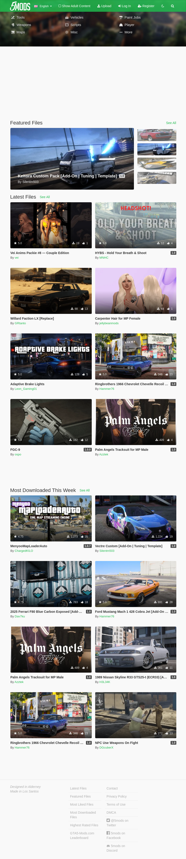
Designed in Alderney (25, 787)
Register (146, 6)
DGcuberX (106, 747)
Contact (112, 788)
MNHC (103, 257)
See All (171, 123)
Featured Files (80, 796)
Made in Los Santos (24, 791)
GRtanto (20, 323)
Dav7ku (20, 616)
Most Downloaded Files (83, 815)
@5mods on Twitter (117, 823)
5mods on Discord (115, 848)
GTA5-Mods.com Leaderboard (82, 835)
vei (17, 257)
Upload (104, 6)
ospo (18, 454)
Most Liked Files (81, 804)
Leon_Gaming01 (26, 388)
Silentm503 (106, 550)
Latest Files (78, 788)
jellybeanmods (108, 323)
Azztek (103, 454)
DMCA (111, 812)
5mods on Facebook (115, 835)
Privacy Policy (116, 796)
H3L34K (104, 682)
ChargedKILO (24, 550)
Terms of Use (115, 804)
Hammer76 (106, 388)
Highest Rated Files (84, 825)
